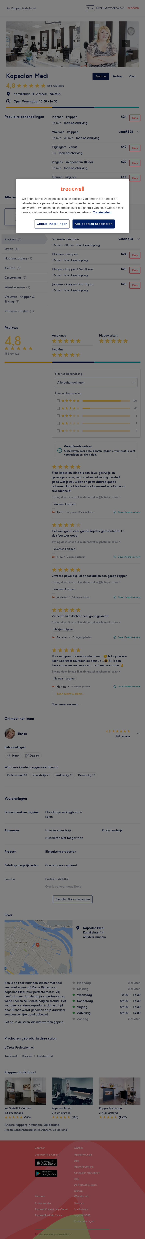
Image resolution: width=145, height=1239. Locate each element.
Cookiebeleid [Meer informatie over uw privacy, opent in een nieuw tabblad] (102, 212)
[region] (72, 206)
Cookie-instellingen (52, 223)
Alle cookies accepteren (94, 223)
